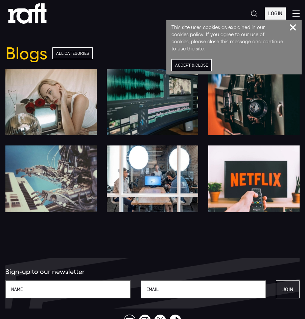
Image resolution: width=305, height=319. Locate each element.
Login (275, 13)
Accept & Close (191, 65)
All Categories (72, 53)
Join (287, 289)
